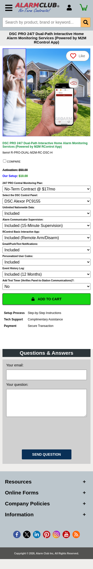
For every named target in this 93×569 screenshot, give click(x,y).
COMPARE (12, 161)
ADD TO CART (46, 299)
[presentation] (46, 437)
